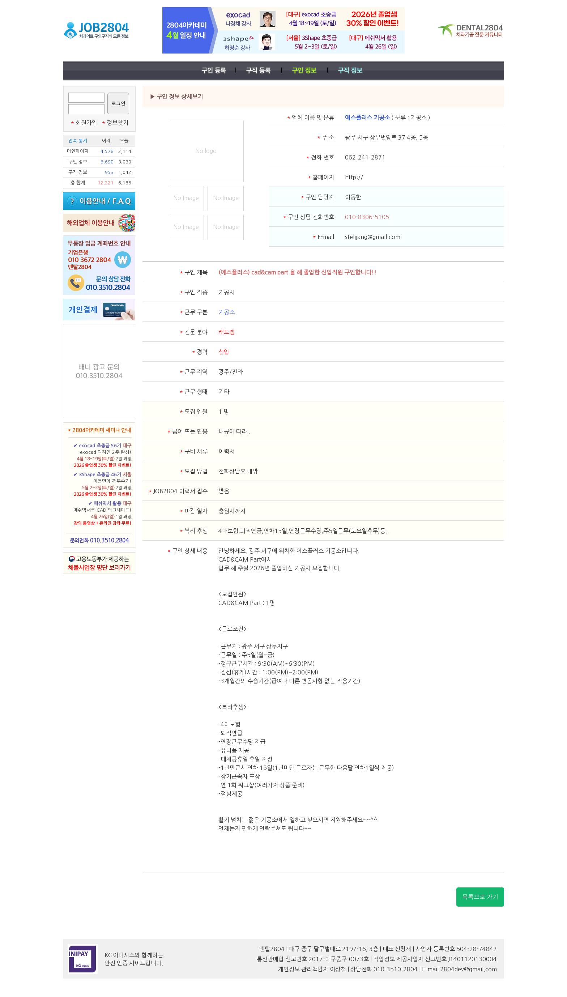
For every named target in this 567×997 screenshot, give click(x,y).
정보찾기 (115, 122)
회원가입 (84, 122)
